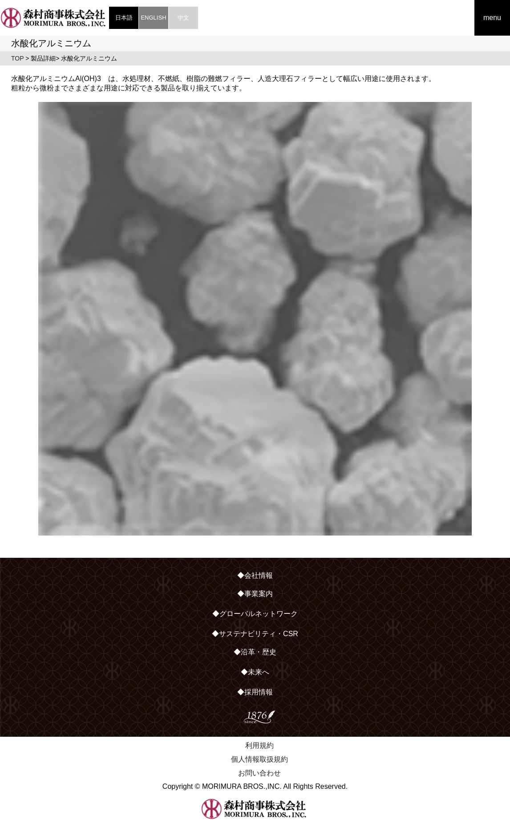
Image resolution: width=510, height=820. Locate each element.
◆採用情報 (255, 692)
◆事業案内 (255, 593)
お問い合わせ (259, 773)
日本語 (124, 17)
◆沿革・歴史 (255, 652)
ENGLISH (153, 17)
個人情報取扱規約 (259, 759)
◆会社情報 (255, 575)
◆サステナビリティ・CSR (255, 633)
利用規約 (259, 745)
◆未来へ (255, 672)
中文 (183, 17)
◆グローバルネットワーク (255, 613)
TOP (17, 58)
